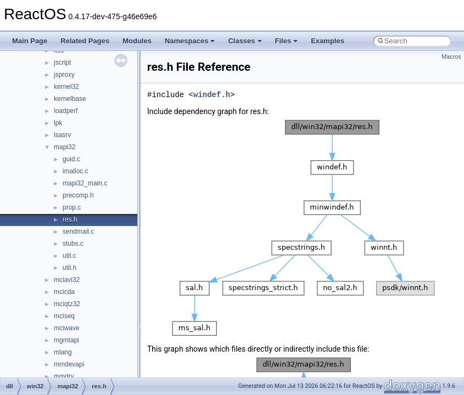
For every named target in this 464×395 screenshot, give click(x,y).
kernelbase (70, 99)
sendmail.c (78, 231)
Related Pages (84, 41)
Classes (244, 41)
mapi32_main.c (85, 183)
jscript (62, 62)
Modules (137, 41)
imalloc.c (75, 171)
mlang (63, 352)
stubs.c (73, 243)
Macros (451, 56)
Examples (327, 41)
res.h (70, 219)
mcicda (64, 292)
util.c (69, 255)
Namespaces (190, 41)
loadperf (65, 111)
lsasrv (62, 135)
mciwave (67, 328)
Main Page (29, 41)
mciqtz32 (67, 304)
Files (286, 41)
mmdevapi (69, 364)
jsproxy (64, 74)
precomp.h (78, 195)
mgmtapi (66, 340)
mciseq (64, 316)
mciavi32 (67, 280)
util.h (69, 268)
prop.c (72, 207)
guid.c (71, 159)
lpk (58, 123)
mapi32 (64, 147)
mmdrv (64, 376)
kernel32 (66, 87)
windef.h (211, 94)
